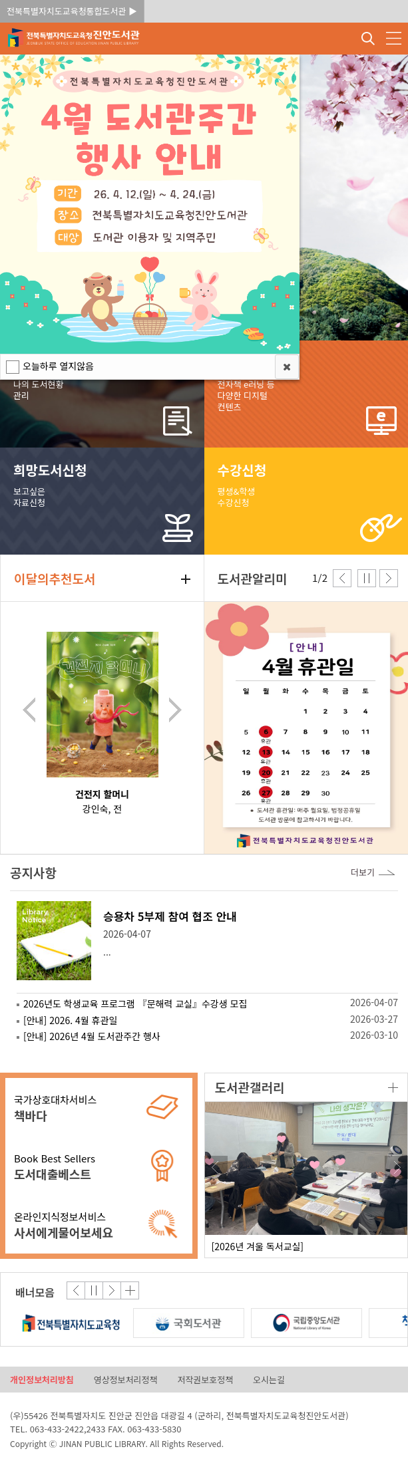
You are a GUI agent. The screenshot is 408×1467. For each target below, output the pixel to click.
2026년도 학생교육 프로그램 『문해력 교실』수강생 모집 (135, 1003)
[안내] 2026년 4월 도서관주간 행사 (91, 1036)
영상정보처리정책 (126, 1379)
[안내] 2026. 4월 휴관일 (70, 1020)
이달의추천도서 (54, 578)
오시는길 (269, 1379)
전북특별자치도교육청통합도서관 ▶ (72, 11)
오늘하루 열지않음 (58, 365)
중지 (366, 578)
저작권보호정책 (205, 1379)
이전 (29, 710)
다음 (175, 710)
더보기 (393, 1088)
